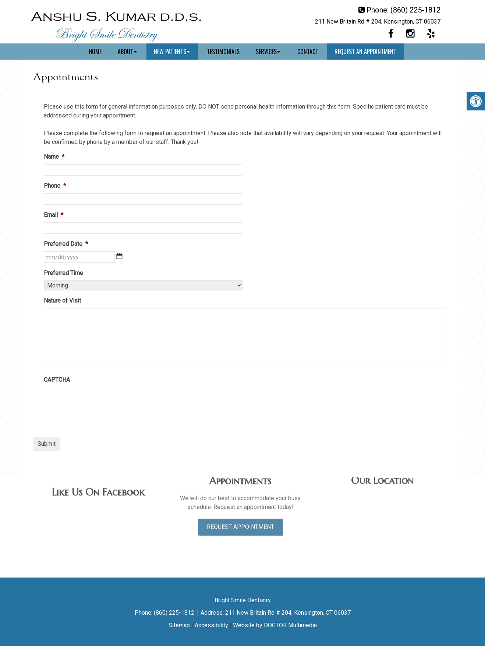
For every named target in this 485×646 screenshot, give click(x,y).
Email (53, 214)
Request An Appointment (365, 51)
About (125, 51)
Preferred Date (66, 243)
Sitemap (179, 625)
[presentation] (100, 401)
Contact (307, 51)
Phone (55, 185)
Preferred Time (63, 272)
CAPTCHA (57, 379)
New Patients (170, 51)
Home (95, 51)
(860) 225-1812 (415, 10)
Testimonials (223, 51)
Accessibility (211, 625)
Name (54, 156)
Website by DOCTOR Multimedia (275, 625)
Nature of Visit (62, 300)
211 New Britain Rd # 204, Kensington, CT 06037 (377, 21)
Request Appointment (240, 507)
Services (266, 51)
